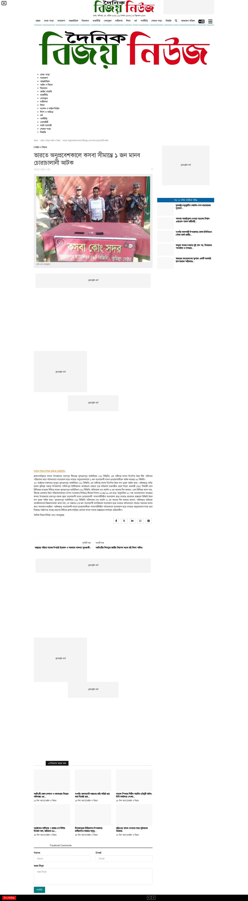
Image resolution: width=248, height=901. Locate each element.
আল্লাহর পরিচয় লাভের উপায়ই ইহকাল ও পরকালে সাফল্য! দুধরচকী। (62, 547)
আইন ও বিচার (46, 84)
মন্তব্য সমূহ (40, 845)
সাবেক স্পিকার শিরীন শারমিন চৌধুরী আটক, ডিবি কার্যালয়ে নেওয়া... (134, 795)
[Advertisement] (93, 311)
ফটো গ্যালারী (46, 125)
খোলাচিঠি (44, 122)
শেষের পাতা (156, 20)
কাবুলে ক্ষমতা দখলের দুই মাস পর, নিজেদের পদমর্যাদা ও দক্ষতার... (194, 247)
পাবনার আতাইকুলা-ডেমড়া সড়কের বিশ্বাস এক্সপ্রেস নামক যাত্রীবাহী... (193, 220)
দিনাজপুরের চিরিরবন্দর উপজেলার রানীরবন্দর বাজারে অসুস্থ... (88, 829)
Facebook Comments (60, 845)
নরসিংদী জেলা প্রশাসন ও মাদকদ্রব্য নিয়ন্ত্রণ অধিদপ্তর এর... (51, 795)
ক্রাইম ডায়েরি (46, 91)
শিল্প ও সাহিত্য (46, 112)
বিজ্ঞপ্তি (168, 20)
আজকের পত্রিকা (188, 20)
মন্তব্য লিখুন (39, 865)
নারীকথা (119, 20)
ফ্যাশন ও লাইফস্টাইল (49, 108)
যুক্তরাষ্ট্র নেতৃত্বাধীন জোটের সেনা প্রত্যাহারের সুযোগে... (193, 207)
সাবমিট (39, 889)
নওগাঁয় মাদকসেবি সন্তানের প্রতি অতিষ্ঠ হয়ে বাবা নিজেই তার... (92, 795)
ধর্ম (135, 20)
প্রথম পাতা (49, 20)
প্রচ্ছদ (38, 20)
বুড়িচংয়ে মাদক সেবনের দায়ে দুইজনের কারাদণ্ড (132, 829)
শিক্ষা (128, 20)
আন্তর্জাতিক (73, 20)
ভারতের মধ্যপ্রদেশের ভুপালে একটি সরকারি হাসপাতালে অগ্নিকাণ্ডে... (193, 260)
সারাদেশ (61, 20)
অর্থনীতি (144, 20)
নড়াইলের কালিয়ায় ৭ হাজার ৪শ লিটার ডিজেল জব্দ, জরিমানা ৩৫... (49, 829)
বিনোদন (85, 20)
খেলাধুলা (108, 20)
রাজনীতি (96, 20)
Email (98, 852)
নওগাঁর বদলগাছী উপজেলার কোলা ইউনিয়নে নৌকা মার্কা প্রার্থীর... (194, 233)
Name (37, 852)
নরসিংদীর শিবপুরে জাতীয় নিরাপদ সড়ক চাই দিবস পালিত (119, 547)
